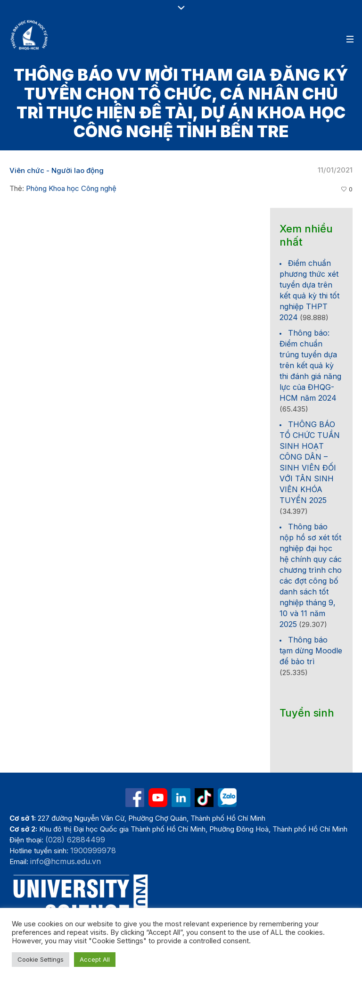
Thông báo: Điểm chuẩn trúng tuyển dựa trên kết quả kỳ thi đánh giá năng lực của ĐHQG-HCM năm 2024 (310, 365)
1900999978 (93, 850)
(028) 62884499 (75, 839)
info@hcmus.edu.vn (65, 861)
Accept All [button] (95, 959)
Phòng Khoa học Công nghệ (71, 188)
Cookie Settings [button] (40, 959)
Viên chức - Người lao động (56, 170)
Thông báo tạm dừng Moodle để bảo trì (311, 650)
